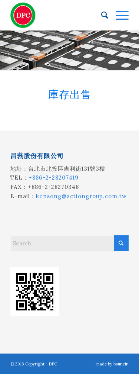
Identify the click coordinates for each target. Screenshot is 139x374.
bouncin (121, 364)
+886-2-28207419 (54, 177)
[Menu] (118, 15)
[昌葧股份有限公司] (57, 15)
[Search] (101, 15)
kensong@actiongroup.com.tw (81, 196)
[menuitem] (101, 15)
